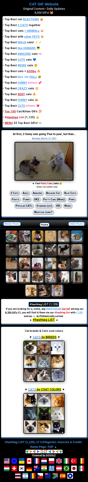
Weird (67, 205)
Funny (26, 199)
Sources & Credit (69, 442)
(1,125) (20, 117)
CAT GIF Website (44, 4)
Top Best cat (22, 19)
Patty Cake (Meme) (54, 199)
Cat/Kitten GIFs (21, 111)
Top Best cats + (20, 71)
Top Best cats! (19, 42)
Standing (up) (44, 205)
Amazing (37, 193)
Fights (15, 199)
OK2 (36, 199)
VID (58, 205)
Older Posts (76, 224)
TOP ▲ (52, 447)
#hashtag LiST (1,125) (20, 442)
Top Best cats (22, 30)
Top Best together (23, 25)
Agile (26, 193)
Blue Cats (70, 193)
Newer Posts (12, 224)
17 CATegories (46, 442)
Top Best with (22, 36)
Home (44, 224)
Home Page (38, 447)
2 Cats (14, 193)
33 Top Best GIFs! (21, 123)
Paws (72, 199)
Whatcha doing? (43, 212)
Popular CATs (24, 205)
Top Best (20, 48)
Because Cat (53, 193)
